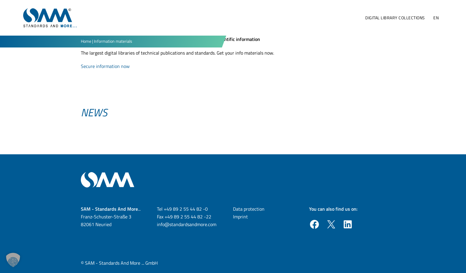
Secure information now (105, 66)
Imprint (240, 216)
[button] (13, 260)
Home (86, 41)
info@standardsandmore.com (186, 224)
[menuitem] (436, 18)
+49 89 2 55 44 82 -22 (188, 216)
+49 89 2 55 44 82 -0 (186, 208)
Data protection (249, 208)
